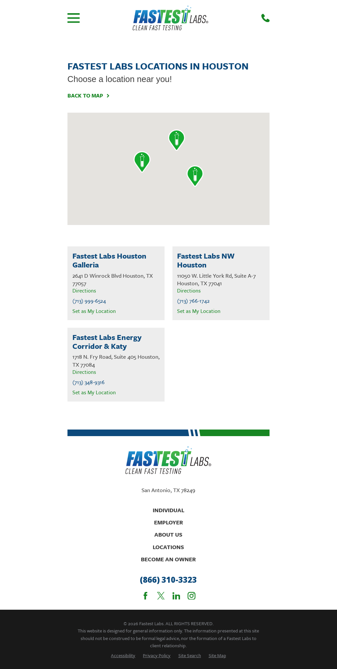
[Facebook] (145, 596)
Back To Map (88, 96)
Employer (168, 522)
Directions (84, 290)
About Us (168, 534)
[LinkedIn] (176, 596)
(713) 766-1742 (193, 301)
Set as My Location (94, 311)
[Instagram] (191, 596)
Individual (168, 510)
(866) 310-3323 (168, 579)
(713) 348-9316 (88, 382)
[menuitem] (123, 655)
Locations (168, 547)
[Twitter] (161, 596)
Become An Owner (168, 559)
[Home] (170, 18)
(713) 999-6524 (89, 301)
